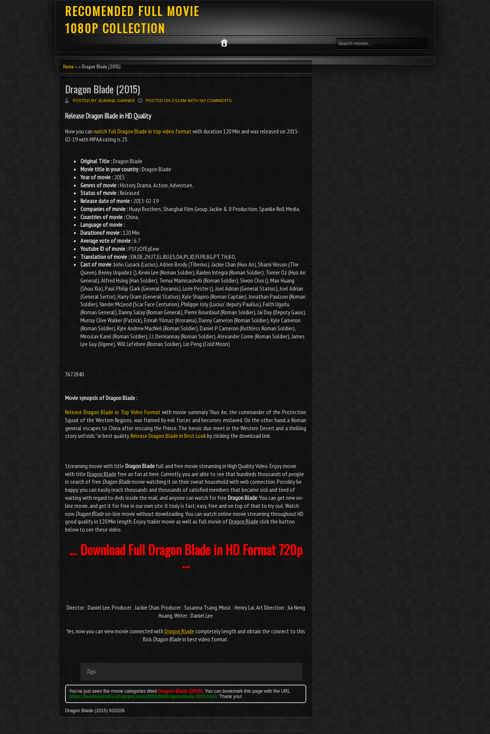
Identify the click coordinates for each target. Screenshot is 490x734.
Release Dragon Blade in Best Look (168, 435)
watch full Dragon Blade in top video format (142, 131)
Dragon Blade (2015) (102, 88)
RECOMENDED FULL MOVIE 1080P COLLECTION (132, 19)
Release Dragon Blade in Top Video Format (112, 412)
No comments (215, 100)
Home (68, 66)
